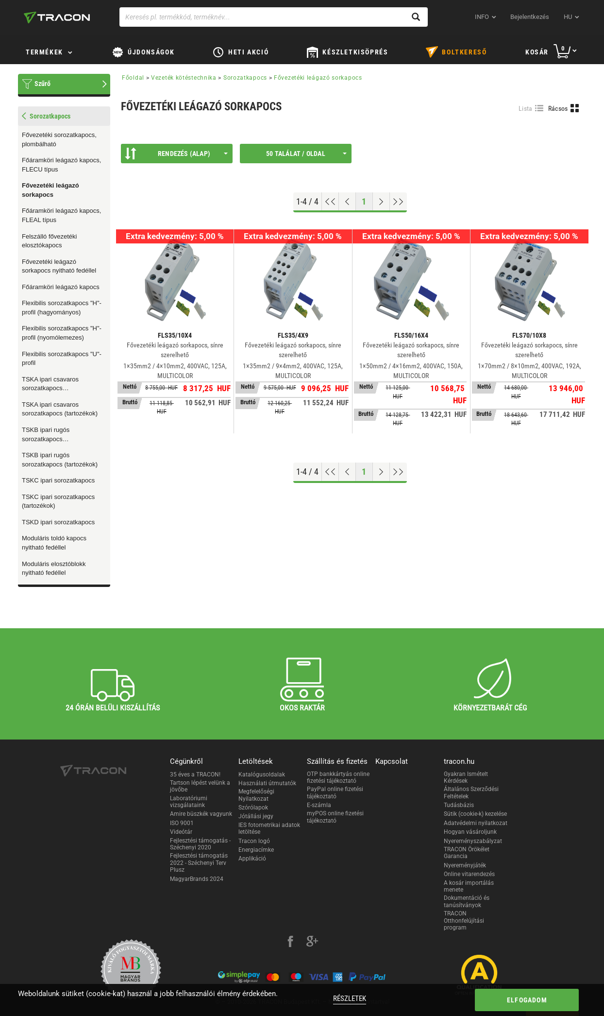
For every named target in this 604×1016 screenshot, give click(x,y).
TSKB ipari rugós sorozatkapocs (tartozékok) (60, 459)
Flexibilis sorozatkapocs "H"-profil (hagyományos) (61, 307)
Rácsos (558, 108)
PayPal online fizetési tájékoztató (335, 792)
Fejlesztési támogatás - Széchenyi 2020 (200, 844)
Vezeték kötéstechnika (184, 77)
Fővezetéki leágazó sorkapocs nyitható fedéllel (59, 266)
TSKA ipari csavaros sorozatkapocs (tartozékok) (60, 409)
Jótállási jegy (255, 816)
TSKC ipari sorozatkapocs (58, 480)
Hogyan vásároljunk (470, 831)
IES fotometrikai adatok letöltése (269, 828)
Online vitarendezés (469, 874)
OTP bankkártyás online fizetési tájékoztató (338, 777)
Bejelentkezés (529, 16)
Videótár (181, 831)
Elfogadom (527, 1000)
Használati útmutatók (267, 783)
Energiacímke (256, 849)
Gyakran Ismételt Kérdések (466, 777)
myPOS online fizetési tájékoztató (335, 817)
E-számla (319, 805)
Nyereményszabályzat (473, 841)
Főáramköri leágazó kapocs (61, 287)
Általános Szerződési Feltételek (471, 792)
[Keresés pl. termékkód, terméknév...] (273, 17)
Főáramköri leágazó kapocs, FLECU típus (61, 164)
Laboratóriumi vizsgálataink (188, 802)
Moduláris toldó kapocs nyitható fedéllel (54, 542)
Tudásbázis (459, 805)
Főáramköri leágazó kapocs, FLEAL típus (61, 215)
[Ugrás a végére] (398, 201)
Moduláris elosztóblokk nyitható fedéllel (54, 568)
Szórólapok (253, 807)
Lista (526, 108)
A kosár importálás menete (469, 886)
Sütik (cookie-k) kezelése (475, 813)
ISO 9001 (182, 823)
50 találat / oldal (306, 153)
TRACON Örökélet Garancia (466, 853)
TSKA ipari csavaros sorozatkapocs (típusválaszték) (50, 384)
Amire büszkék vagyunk (201, 813)
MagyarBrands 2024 (196, 879)
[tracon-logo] (57, 17)
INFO (482, 16)
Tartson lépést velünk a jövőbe (200, 786)
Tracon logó (254, 841)
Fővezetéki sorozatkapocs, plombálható (59, 139)
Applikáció (252, 858)
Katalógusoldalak (261, 774)
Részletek (349, 998)
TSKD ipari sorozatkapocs (58, 522)
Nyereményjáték (465, 865)
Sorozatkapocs (245, 77)
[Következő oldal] (381, 201)
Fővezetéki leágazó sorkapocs (50, 190)
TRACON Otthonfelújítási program (464, 920)
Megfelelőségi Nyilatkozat (256, 795)
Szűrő (42, 83)
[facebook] (290, 942)
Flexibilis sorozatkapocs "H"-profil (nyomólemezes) (61, 333)
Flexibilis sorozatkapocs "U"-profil (61, 358)
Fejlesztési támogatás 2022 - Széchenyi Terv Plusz (199, 862)
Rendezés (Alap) (176, 153)
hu (568, 16)
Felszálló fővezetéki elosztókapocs (49, 241)
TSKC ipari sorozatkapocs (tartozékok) (58, 501)
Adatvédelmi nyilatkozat (475, 823)
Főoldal (133, 77)
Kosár (537, 52)
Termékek (44, 52)
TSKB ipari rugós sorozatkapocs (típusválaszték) (45, 435)
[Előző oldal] (347, 201)
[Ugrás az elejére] (330, 201)
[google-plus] (312, 942)
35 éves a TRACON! (195, 774)
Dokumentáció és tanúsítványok (466, 901)
